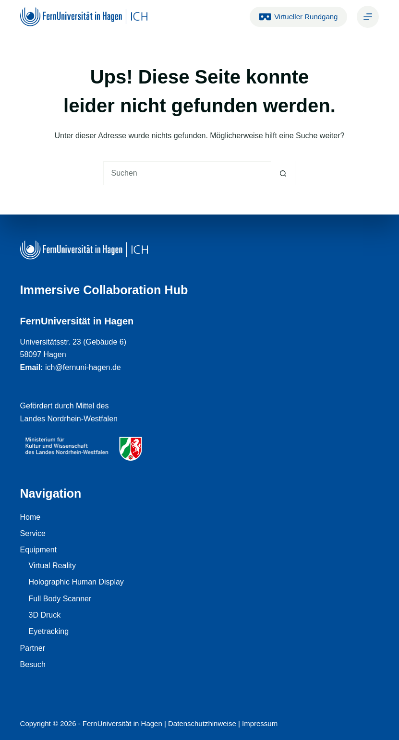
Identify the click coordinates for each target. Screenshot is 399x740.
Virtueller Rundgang (298, 17)
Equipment (38, 550)
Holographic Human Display (76, 582)
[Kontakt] (368, 17)
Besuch (33, 664)
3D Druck (45, 615)
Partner (32, 648)
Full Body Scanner (60, 599)
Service (33, 533)
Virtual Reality (52, 565)
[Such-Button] (283, 173)
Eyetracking (49, 631)
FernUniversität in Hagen (122, 723)
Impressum (260, 723)
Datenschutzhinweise (202, 723)
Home (30, 517)
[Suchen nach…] (187, 173)
